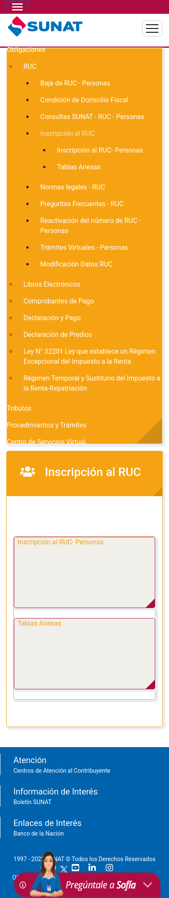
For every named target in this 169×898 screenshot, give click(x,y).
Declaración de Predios (57, 335)
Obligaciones (26, 50)
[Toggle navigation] (17, 7)
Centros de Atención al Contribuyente (61, 770)
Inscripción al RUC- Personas (61, 542)
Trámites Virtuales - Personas (84, 247)
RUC (29, 66)
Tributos (19, 408)
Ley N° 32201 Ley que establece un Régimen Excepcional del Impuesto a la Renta (89, 356)
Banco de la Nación (38, 833)
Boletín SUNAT (32, 802)
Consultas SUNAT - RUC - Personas (92, 117)
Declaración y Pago (52, 318)
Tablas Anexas (39, 623)
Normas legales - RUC (72, 187)
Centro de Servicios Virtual (46, 442)
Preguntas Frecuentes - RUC (82, 204)
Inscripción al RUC (67, 133)
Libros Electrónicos (52, 284)
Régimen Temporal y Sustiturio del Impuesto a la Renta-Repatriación (91, 383)
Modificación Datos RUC (76, 264)
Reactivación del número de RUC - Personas (90, 226)
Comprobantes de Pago (58, 301)
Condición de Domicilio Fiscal (84, 100)
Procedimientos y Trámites (46, 425)
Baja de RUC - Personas (75, 83)
